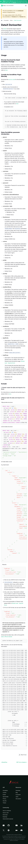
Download (18, 790)
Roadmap (5, 816)
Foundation (5, 790)
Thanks (4, 802)
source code (12, 79)
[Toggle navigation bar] (26, 5)
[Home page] (1, 20)
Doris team (5, 814)
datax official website (6, 636)
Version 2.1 (15, 16)
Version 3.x (22, 16)
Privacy (4, 798)
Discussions (18, 798)
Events (4, 794)
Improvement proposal (8, 818)
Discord (14, 2)
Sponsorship (5, 796)
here (6, 70)
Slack (4, 1)
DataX (4, 28)
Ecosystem (18, 794)
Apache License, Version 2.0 (20, 836)
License (4, 792)
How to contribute (7, 810)
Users (17, 796)
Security (4, 800)
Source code (6, 812)
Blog (17, 792)
